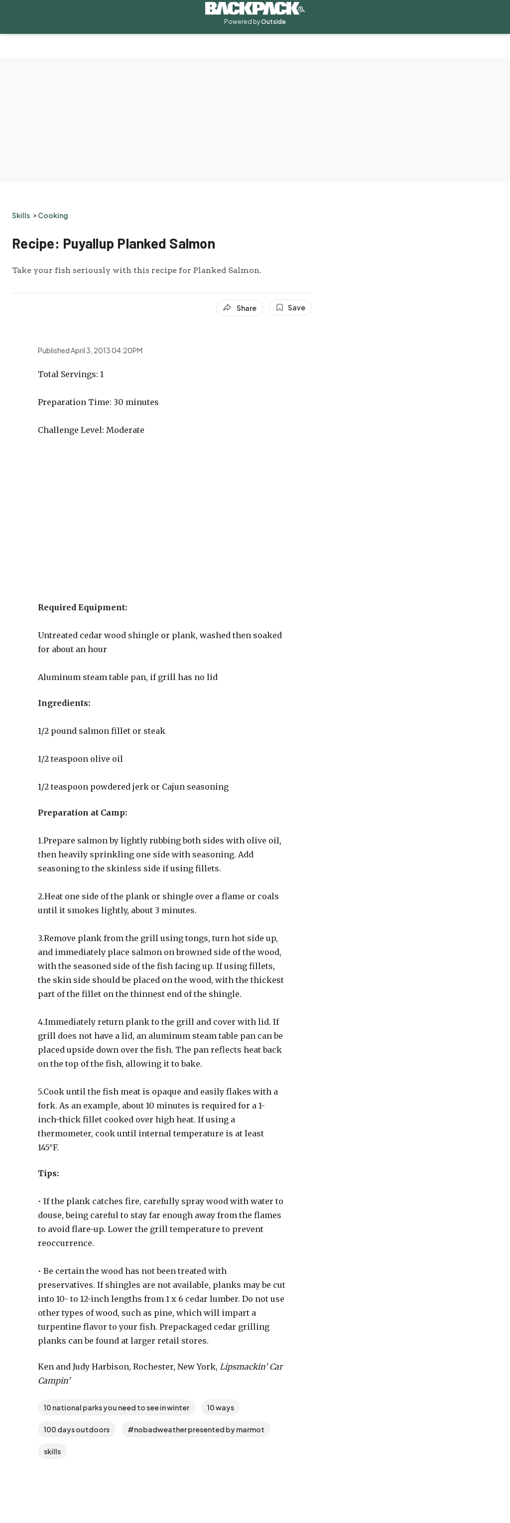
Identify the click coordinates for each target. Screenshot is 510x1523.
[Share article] (239, 307)
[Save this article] (290, 307)
